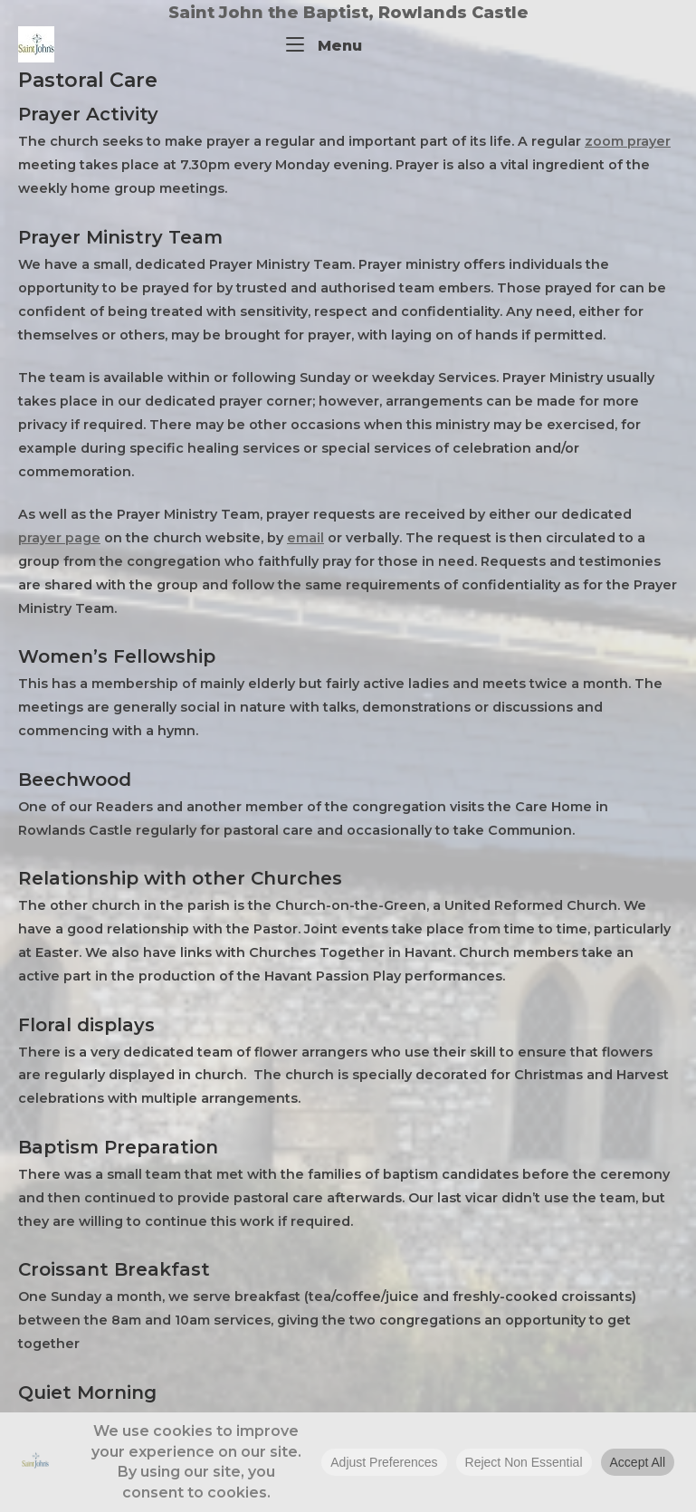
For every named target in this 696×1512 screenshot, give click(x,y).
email (305, 538)
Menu (324, 43)
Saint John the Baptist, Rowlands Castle (348, 13)
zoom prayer (628, 141)
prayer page (59, 538)
